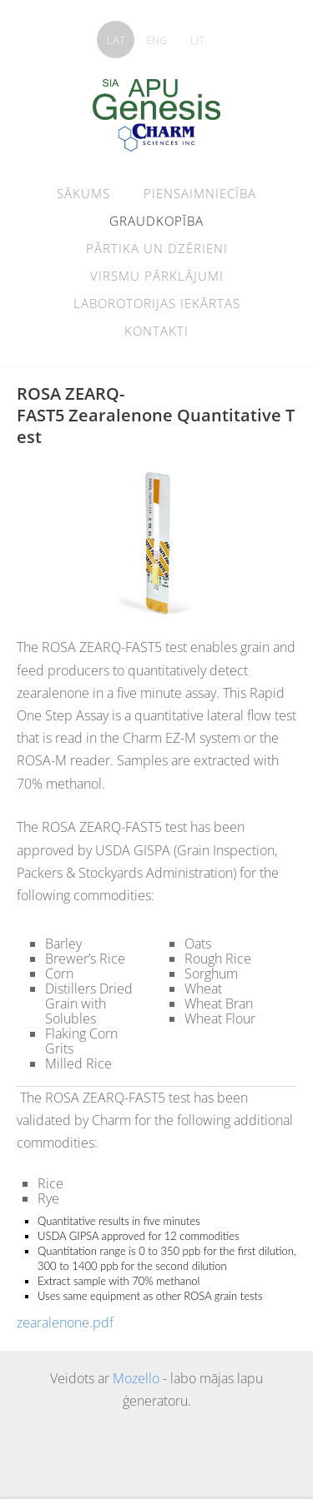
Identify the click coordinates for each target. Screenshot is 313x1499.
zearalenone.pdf (65, 1322)
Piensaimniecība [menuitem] (200, 193)
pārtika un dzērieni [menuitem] (157, 248)
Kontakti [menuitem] (156, 330)
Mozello (136, 1378)
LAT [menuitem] (116, 39)
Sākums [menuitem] (83, 193)
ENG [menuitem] (156, 39)
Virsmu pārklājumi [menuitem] (157, 275)
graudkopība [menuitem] (156, 220)
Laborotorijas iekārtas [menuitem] (156, 303)
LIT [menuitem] (197, 39)
